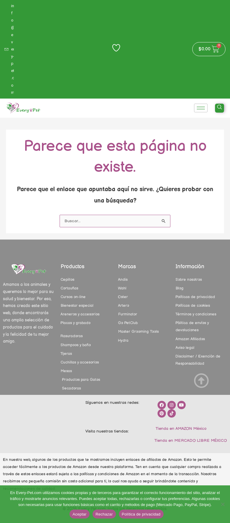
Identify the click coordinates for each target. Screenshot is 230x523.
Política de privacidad (141, 514)
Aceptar (79, 514)
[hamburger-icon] (201, 108)
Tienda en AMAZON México (180, 428)
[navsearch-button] (219, 108)
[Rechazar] (223, 504)
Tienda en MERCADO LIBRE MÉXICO (190, 440)
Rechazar (104, 514)
